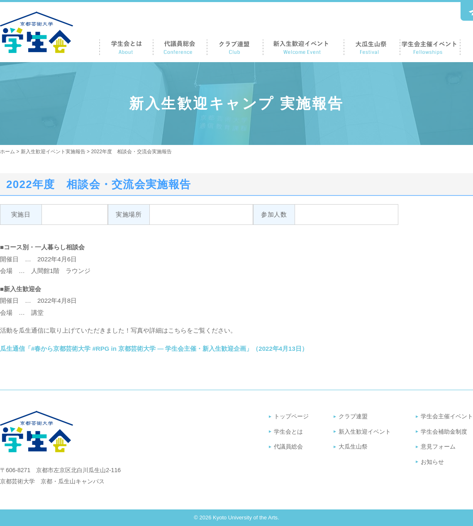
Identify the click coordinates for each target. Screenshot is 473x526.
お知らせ (432, 461)
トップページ (291, 416)
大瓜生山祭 (353, 446)
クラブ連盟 (353, 416)
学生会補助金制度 (444, 431)
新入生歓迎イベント (365, 431)
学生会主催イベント (447, 416)
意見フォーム (438, 446)
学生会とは (288, 431)
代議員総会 (288, 446)
